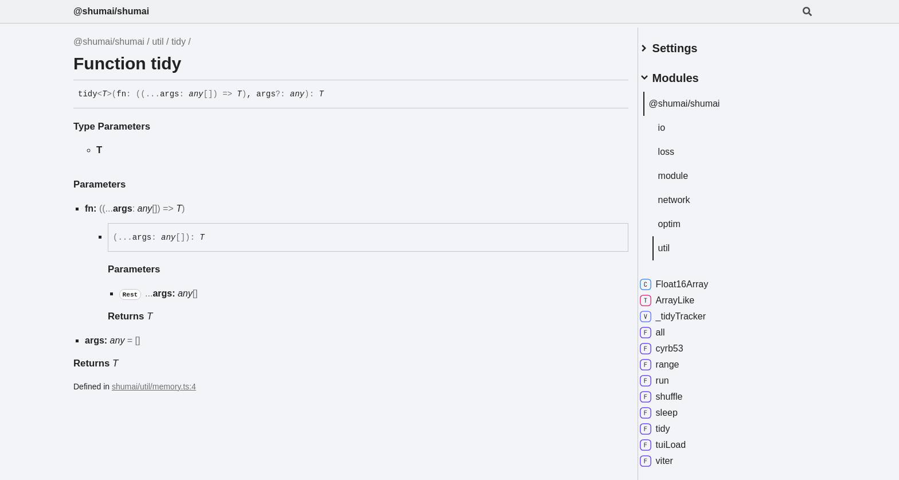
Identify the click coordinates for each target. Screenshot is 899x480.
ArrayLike (680, 296)
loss (679, 147)
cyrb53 (675, 344)
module (686, 171)
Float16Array (687, 280)
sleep (672, 408)
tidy (178, 41)
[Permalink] (333, 95)
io (674, 123)
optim (682, 219)
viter (669, 456)
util (157, 41)
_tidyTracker (686, 312)
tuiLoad (676, 440)
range (673, 360)
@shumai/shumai (111, 11)
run (667, 376)
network (687, 195)
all (665, 328)
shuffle (674, 392)
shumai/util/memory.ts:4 (154, 386)
